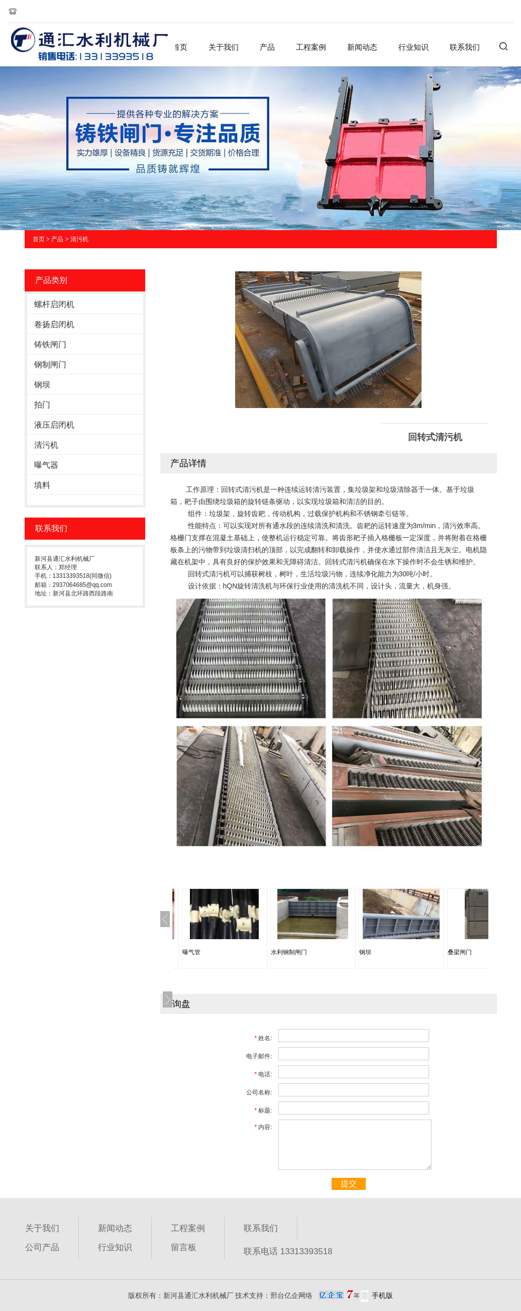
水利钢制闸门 (289, 952)
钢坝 (42, 384)
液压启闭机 (54, 425)
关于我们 (224, 47)
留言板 (183, 1247)
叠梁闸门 (460, 952)
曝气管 (191, 952)
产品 (267, 47)
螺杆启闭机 (54, 304)
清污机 (79, 239)
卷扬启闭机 (54, 324)
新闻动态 (362, 47)
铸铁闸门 (50, 344)
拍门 (42, 404)
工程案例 (311, 47)
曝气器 (46, 465)
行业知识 (413, 47)
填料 (42, 485)
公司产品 (42, 1247)
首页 (179, 47)
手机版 (382, 1295)
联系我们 (465, 47)
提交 (349, 1183)
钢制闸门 (50, 364)
